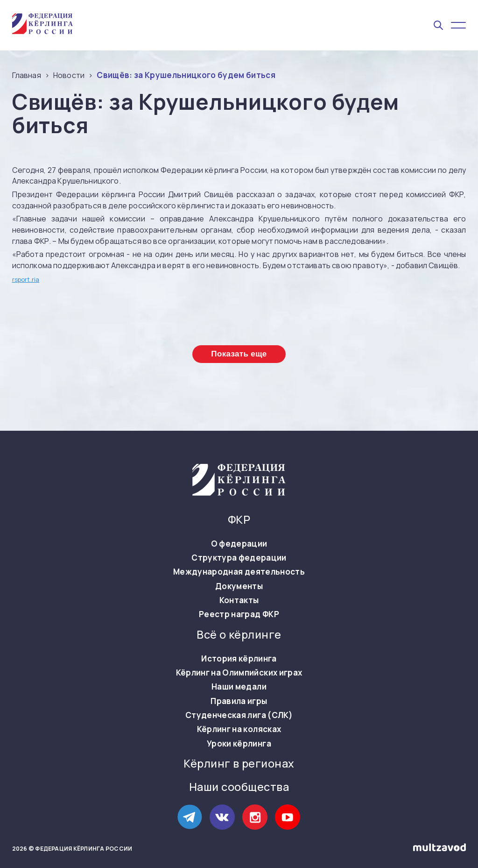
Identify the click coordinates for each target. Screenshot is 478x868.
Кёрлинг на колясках (239, 729)
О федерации (239, 544)
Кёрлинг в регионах (238, 763)
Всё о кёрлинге (239, 634)
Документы (239, 586)
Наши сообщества (239, 787)
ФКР (239, 519)
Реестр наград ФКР (239, 614)
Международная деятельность (239, 572)
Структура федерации (238, 558)
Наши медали (239, 687)
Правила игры (239, 701)
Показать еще (239, 353)
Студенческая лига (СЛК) (239, 715)
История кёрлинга (238, 659)
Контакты (239, 600)
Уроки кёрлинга (239, 744)
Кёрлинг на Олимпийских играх (239, 673)
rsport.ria (26, 279)
